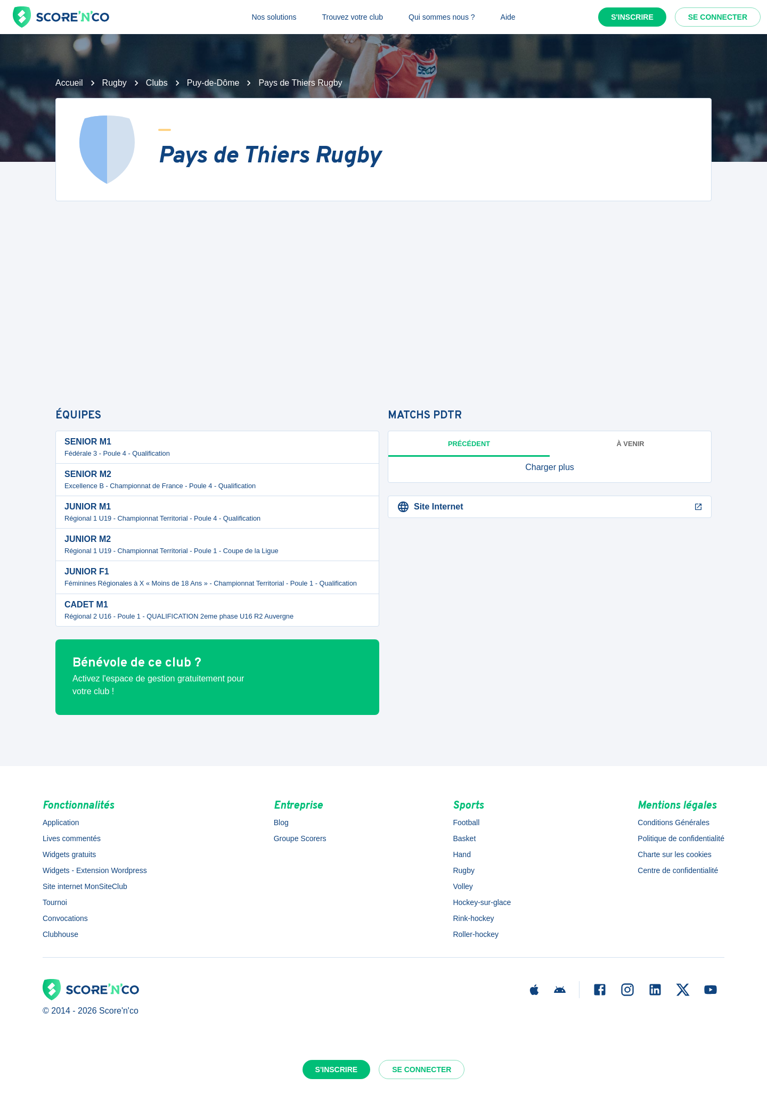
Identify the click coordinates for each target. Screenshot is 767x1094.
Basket (464, 838)
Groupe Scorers (300, 838)
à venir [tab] (630, 444)
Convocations (65, 918)
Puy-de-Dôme (213, 82)
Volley (462, 886)
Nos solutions (273, 17)
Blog (281, 822)
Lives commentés (72, 838)
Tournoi (55, 902)
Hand (461, 854)
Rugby (114, 82)
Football (466, 822)
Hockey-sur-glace (482, 902)
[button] (549, 467)
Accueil (69, 82)
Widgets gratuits (69, 854)
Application (61, 822)
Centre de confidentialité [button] (678, 870)
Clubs (157, 82)
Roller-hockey (476, 934)
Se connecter (717, 17)
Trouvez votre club (352, 17)
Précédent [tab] (469, 444)
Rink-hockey (473, 918)
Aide (508, 17)
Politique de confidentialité (681, 838)
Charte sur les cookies (675, 854)
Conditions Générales (673, 822)
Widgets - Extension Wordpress (95, 870)
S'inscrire (632, 17)
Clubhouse (60, 934)
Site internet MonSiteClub (85, 886)
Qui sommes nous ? (442, 17)
